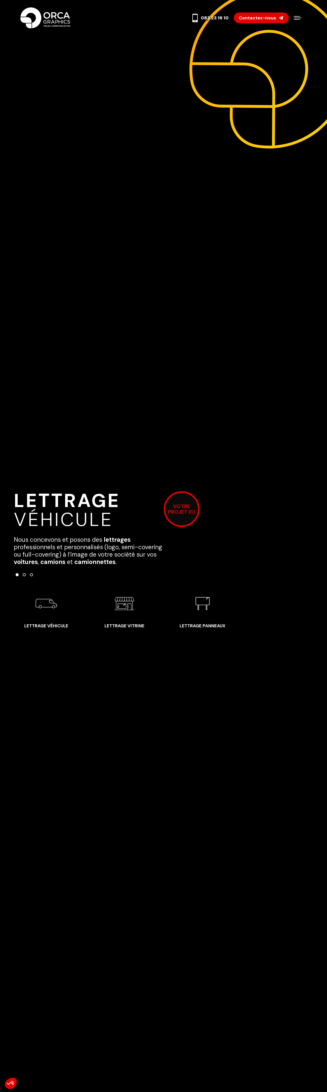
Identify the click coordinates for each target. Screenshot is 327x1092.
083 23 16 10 (210, 18)
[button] (17, 574)
